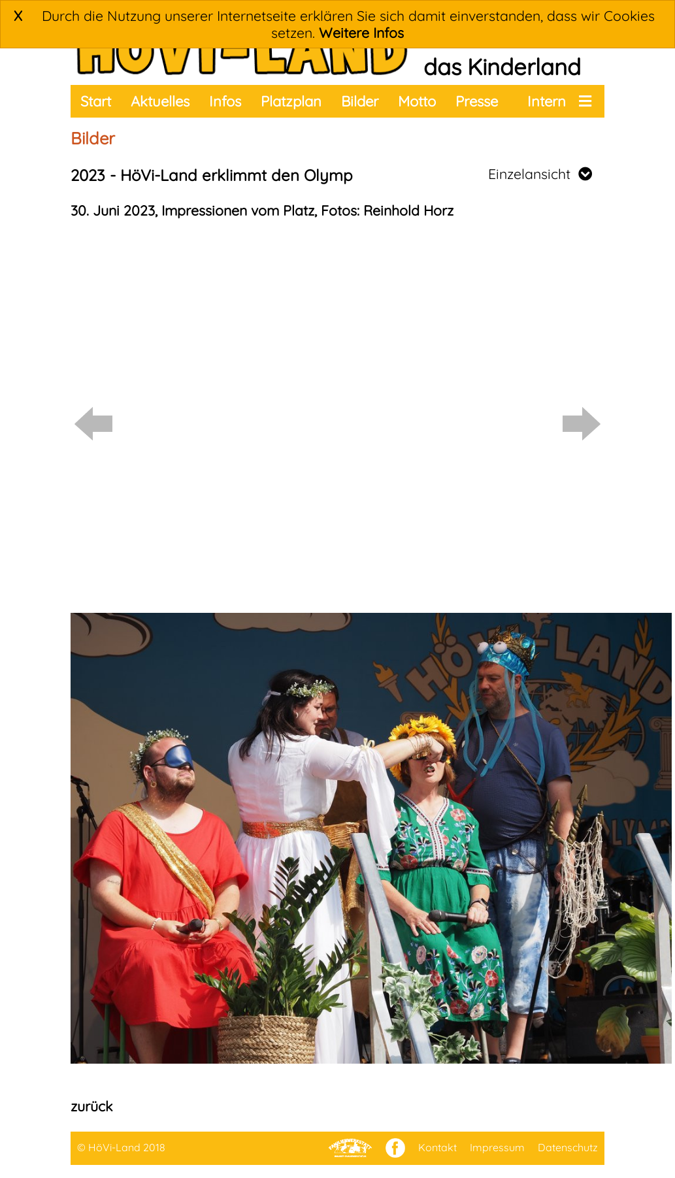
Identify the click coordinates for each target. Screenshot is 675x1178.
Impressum (497, 1147)
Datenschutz (568, 1147)
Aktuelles (160, 101)
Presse (476, 101)
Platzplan (291, 101)
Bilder (359, 101)
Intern (546, 101)
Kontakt (437, 1147)
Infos (225, 101)
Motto (417, 101)
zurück (91, 1106)
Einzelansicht (540, 173)
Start (95, 101)
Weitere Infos (361, 32)
